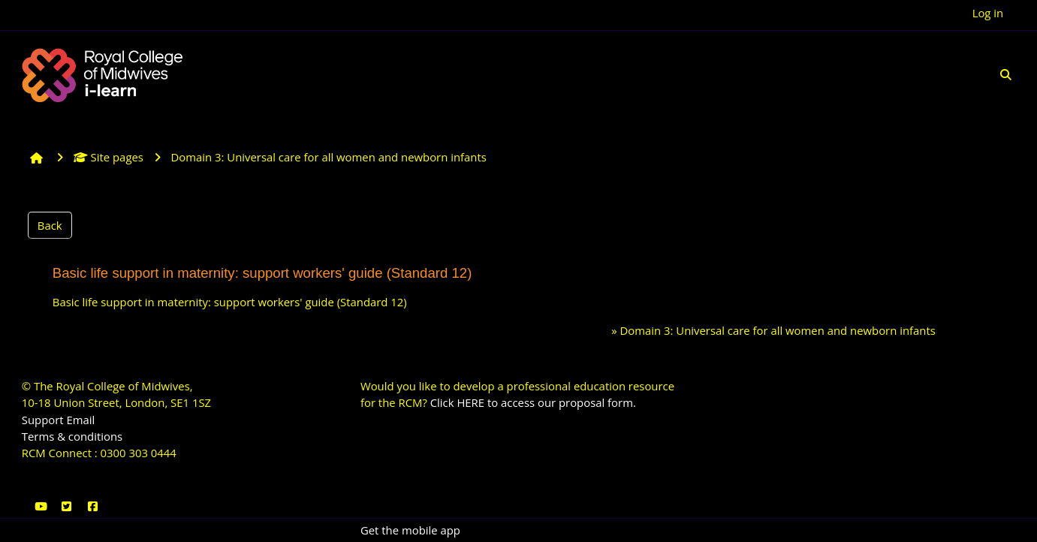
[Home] (104, 73)
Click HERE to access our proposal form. (533, 402)
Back (50, 225)
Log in (988, 12)
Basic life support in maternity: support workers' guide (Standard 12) (230, 301)
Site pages (108, 156)
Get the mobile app (410, 529)
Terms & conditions (72, 436)
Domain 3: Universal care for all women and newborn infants (778, 330)
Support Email (58, 419)
